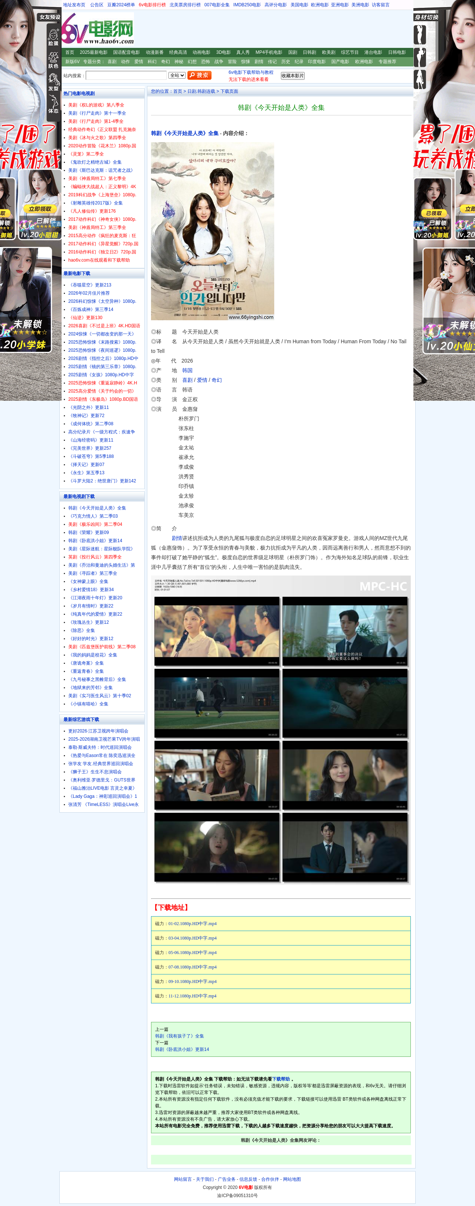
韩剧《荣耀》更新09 (88, 532)
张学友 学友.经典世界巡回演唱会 (100, 763)
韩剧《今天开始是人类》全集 (185, 133)
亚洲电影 (340, 4)
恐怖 (205, 61)
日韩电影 (397, 52)
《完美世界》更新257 (89, 448)
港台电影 (373, 52)
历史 (285, 61)
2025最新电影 (94, 52)
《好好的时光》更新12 (90, 638)
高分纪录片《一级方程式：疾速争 (101, 432)
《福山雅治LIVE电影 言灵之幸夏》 (102, 788)
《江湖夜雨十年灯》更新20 (95, 597)
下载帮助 (281, 1079)
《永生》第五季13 (86, 472)
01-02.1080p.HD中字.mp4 (192, 923)
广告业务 (227, 1179)
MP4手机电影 (269, 52)
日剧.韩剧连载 (201, 91)
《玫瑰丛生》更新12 (88, 622)
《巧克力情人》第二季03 (93, 516)
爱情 (138, 61)
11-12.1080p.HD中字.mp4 (192, 996)
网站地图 (292, 1179)
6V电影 (66, 29)
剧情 (259, 61)
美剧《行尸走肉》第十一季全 (97, 113)
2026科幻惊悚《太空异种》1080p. (102, 301)
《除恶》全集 (81, 630)
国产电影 (340, 61)
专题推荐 (387, 61)
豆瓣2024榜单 (121, 4)
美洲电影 (360, 4)
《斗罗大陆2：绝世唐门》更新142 (102, 481)
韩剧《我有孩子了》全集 (179, 1036)
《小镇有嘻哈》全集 (88, 704)
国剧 (292, 52)
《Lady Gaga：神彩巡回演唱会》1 (102, 796)
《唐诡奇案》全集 (86, 663)
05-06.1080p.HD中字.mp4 (192, 952)
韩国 (187, 370)
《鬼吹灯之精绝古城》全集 (95, 162)
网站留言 (183, 1179)
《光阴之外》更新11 (88, 407)
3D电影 (223, 52)
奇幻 (165, 61)
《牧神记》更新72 (86, 415)
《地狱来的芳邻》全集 (90, 687)
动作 (125, 61)
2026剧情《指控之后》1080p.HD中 (103, 358)
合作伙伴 (270, 1179)
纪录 (299, 61)
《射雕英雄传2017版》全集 (95, 203)
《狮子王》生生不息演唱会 (95, 771)
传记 (272, 61)
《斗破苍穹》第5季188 (91, 456)
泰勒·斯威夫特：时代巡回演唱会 (100, 747)
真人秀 (243, 52)
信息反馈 (248, 1179)
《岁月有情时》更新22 (90, 606)
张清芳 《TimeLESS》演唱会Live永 (103, 804)
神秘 (178, 61)
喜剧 (112, 61)
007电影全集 (217, 4)
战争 (218, 61)
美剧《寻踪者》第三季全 (92, 573)
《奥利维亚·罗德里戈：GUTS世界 (101, 780)
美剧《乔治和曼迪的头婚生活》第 (101, 565)
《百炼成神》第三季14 (90, 309)
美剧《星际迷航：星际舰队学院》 (101, 548)
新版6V (72, 61)
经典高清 (178, 52)
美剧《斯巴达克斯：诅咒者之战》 (101, 170)
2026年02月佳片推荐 (89, 293)
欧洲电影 (320, 4)
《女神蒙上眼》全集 (88, 581)
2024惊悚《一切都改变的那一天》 (102, 334)
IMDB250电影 (247, 4)
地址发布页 (74, 4)
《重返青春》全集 (86, 671)
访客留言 (381, 4)
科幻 (152, 61)
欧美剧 (328, 52)
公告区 (97, 4)
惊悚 (245, 61)
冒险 (232, 61)
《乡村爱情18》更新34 (91, 589)
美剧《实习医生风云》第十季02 (99, 695)
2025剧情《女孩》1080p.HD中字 (101, 374)
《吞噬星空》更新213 (89, 285)
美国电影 (299, 4)
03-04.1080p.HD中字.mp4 (192, 938)
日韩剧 (309, 52)
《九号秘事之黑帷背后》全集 (97, 679)
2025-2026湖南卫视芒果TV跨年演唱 (104, 739)
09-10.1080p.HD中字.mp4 (192, 981)
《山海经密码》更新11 (90, 440)
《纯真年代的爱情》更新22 (95, 614)
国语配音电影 (126, 52)
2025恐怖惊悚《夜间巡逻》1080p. (102, 350)
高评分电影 (276, 4)
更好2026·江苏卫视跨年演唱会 (98, 731)
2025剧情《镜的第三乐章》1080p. (102, 366)
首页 (69, 52)
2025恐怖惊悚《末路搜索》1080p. (102, 342)
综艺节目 (350, 52)
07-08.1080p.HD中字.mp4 (192, 967)
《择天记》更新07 (86, 464)
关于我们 (205, 1179)
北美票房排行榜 (185, 4)
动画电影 (201, 52)
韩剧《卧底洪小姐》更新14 (182, 1049)
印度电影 (317, 61)
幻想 (192, 61)
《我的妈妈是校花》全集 (92, 655)
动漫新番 (155, 52)
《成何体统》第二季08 (90, 423)
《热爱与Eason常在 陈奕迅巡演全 (101, 755)
